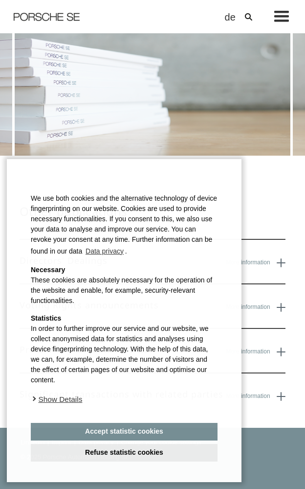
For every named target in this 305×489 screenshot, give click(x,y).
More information (255, 262)
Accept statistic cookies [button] (124, 431)
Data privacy (105, 251)
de (229, 17)
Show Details (60, 399)
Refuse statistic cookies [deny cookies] (124, 452)
